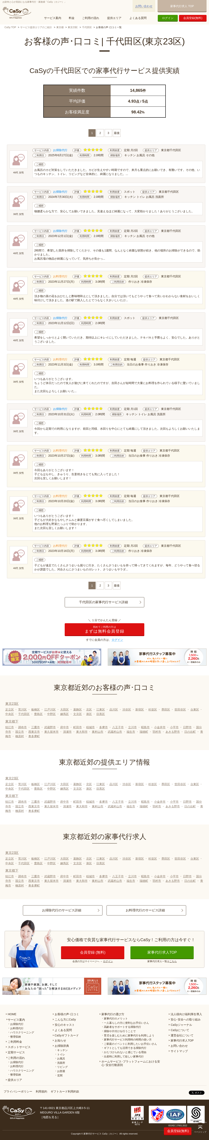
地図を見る (50, 1117)
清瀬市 (67, 731)
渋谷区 (126, 709)
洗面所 (61, 1062)
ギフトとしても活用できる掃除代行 (125, 1047)
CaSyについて (180, 1030)
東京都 (60, 27)
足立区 (9, 709)
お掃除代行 (16, 1024)
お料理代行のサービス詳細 (145, 910)
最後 (117, 133)
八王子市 (118, 727)
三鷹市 (35, 727)
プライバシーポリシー (18, 1091)
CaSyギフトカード (67, 1035)
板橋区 (35, 709)
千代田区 (87, 27)
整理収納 (15, 1036)
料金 (71, 18)
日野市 (187, 727)
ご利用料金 (15, 1041)
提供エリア (114, 18)
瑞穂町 (144, 731)
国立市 (19, 731)
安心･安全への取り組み (186, 1019)
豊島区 (38, 714)
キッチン (62, 1050)
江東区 (100, 709)
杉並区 (152, 709)
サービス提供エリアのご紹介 (36, 27)
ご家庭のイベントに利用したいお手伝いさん (130, 1043)
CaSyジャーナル (181, 1024)
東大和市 (82, 731)
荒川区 (22, 709)
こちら (173, 961)
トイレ (61, 1054)
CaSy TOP (10, 27)
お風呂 (61, 1058)
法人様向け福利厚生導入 (186, 1014)
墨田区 (165, 709)
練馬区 (64, 714)
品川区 (113, 709)
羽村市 (156, 731)
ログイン (167, 18)
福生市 (131, 731)
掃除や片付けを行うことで (120, 1031)
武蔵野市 (50, 727)
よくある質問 (138, 18)
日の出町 (190, 731)
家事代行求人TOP (162, 952)
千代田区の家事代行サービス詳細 (103, 602)
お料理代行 (16, 1028)
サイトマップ (179, 1051)
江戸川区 (50, 709)
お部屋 (61, 1071)
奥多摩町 (34, 736)
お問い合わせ (143, 6)
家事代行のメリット (116, 1018)
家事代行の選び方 (112, 1014)
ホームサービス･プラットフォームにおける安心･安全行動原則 (130, 1063)
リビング (62, 1066)
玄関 (59, 1075)
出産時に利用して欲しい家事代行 (124, 1056)
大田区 (64, 709)
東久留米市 (51, 731)
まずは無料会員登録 (104, 629)
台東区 (194, 709)
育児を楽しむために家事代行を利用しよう (129, 1035)
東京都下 (11, 721)
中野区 (51, 714)
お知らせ (60, 1040)
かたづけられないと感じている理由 (125, 1052)
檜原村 (19, 736)
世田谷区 (180, 709)
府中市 (64, 727)
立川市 (132, 727)
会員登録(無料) (192, 18)
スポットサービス (19, 1047)
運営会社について (182, 1035)
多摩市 (103, 727)
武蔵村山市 (115, 731)
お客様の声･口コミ (67, 1014)
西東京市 (34, 731)
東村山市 (97, 731)
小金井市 (160, 727)
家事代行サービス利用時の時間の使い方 (128, 1039)
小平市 (174, 727)
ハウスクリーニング (22, 1032)
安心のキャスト (65, 1024)
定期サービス (16, 1052)
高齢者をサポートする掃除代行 (122, 1026)
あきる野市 (173, 731)
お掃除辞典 (62, 1045)
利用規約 (41, 1091)
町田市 (77, 727)
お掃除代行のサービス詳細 (61, 910)
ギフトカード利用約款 (65, 1091)
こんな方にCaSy (65, 1019)
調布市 (22, 727)
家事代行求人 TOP (182, 6)
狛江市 (9, 727)
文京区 (77, 714)
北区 (89, 709)
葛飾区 (77, 709)
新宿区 (139, 709)
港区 (89, 714)
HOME (12, 1014)
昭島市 (145, 727)
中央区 (9, 714)
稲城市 (90, 727)
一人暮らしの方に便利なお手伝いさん (126, 1022)
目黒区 (100, 714)
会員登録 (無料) (93, 952)
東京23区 (73, 27)
